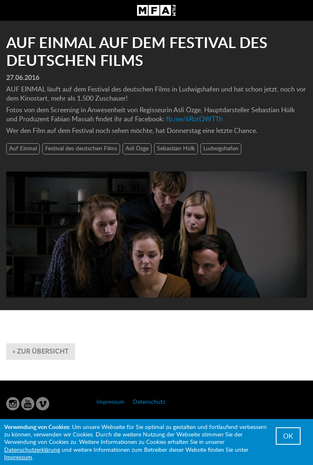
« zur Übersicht (40, 351)
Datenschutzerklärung (32, 449)
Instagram (12, 403)
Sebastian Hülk (176, 148)
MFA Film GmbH (156, 10)
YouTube (27, 403)
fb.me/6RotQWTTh (194, 118)
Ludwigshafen (220, 148)
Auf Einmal (23, 148)
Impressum (110, 401)
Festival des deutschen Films (81, 148)
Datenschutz (149, 401)
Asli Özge (137, 148)
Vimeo (42, 403)
